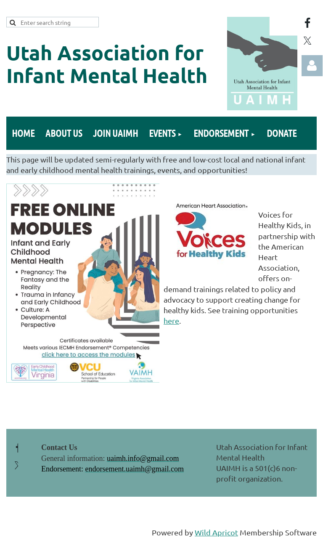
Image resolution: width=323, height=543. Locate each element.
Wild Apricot (216, 532)
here (171, 320)
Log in (312, 65)
